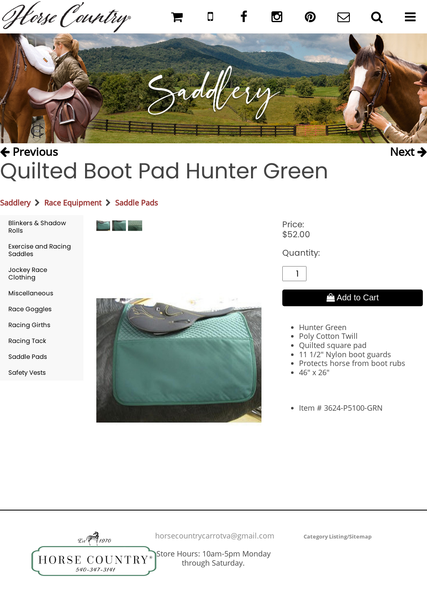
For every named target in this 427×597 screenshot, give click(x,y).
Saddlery (15, 203)
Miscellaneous (30, 293)
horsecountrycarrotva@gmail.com (214, 536)
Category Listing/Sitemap (338, 536)
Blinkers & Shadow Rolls (37, 226)
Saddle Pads (136, 203)
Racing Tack (27, 340)
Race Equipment (72, 203)
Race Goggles (30, 309)
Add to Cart (353, 297)
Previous (29, 151)
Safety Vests (27, 372)
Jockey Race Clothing (27, 273)
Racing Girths (29, 324)
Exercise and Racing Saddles (39, 250)
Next (408, 151)
